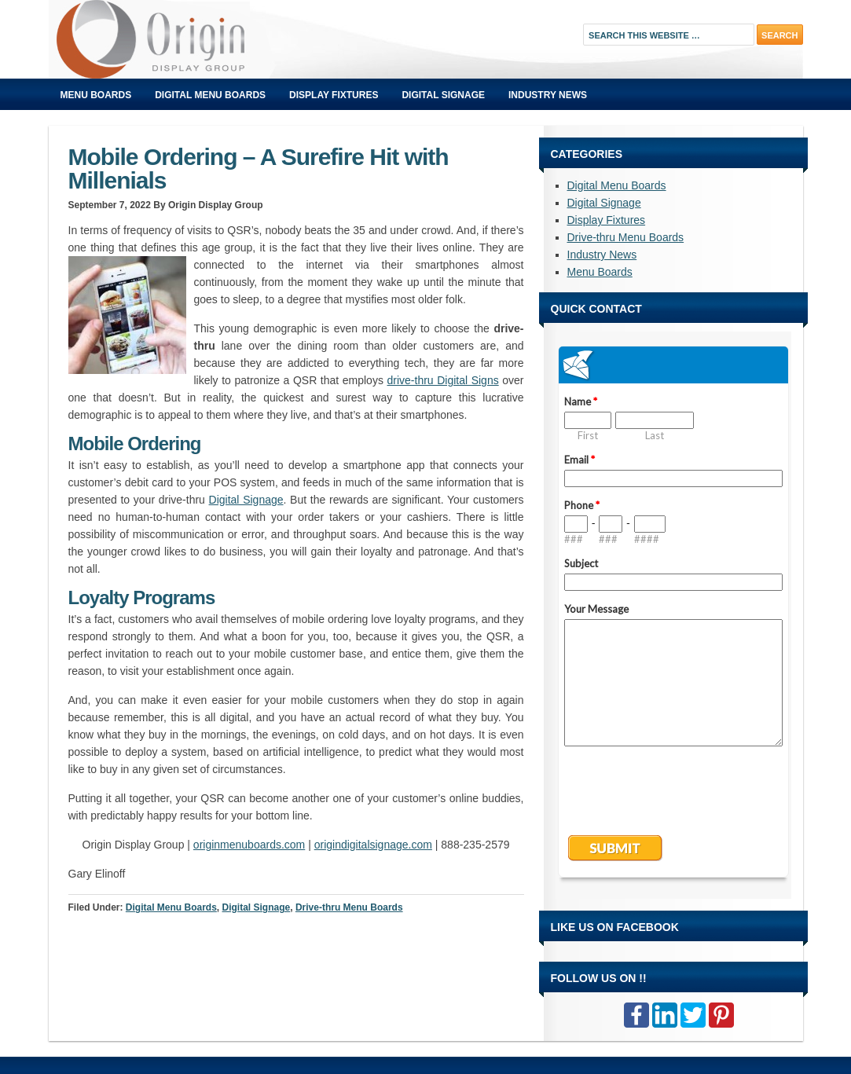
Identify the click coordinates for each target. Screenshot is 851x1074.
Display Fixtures (333, 95)
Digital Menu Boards (210, 95)
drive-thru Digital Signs (442, 380)
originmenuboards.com (249, 844)
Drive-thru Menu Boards (349, 907)
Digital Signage (443, 95)
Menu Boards (96, 95)
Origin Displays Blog (225, 39)
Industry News (547, 95)
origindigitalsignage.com (373, 844)
